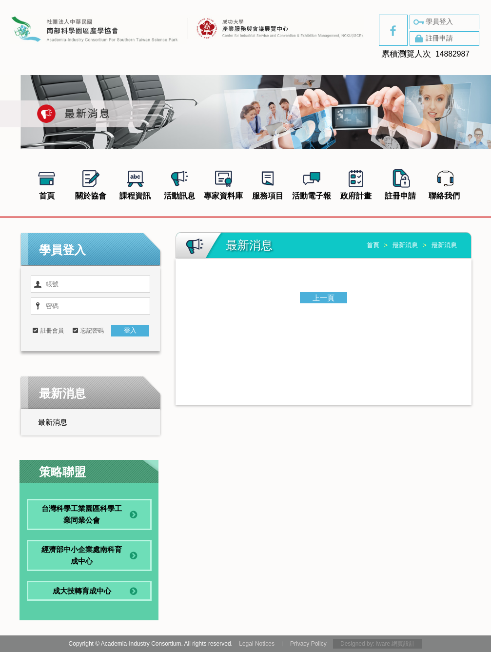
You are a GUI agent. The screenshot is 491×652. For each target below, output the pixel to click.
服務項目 (267, 183)
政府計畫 (356, 183)
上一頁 (323, 298)
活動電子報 (311, 183)
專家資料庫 (223, 183)
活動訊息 (179, 183)
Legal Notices (257, 643)
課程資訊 (135, 183)
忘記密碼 (92, 330)
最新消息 (52, 422)
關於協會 (90, 183)
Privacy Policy (308, 643)
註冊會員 (52, 330)
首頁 (47, 183)
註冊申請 (432, 38)
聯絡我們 (444, 183)
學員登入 (432, 22)
